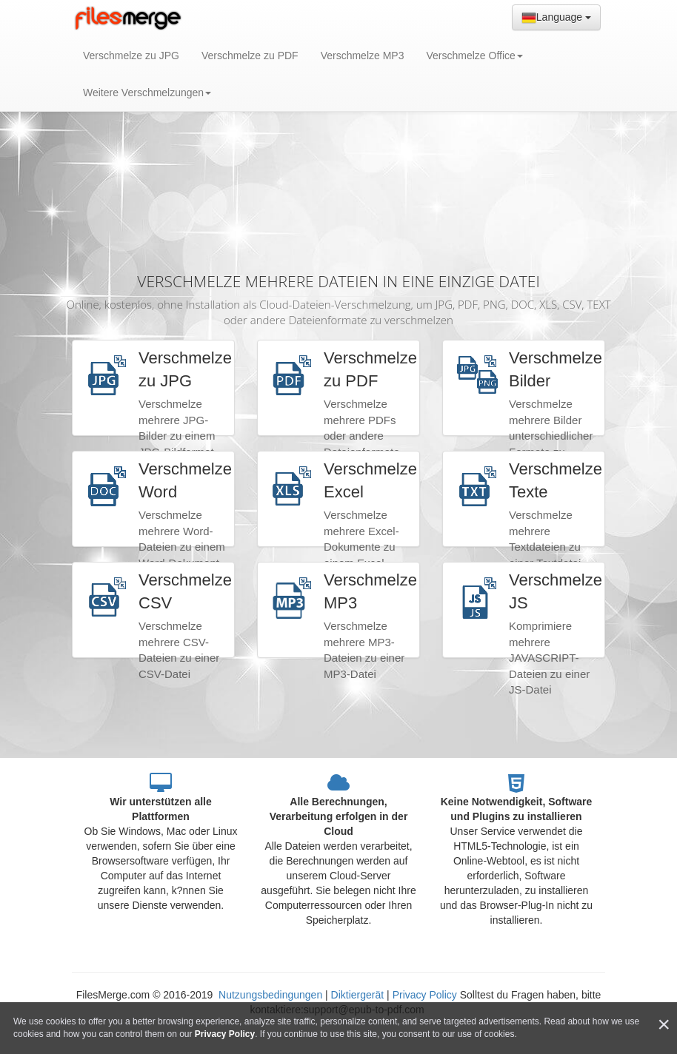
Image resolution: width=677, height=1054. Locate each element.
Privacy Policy (425, 995)
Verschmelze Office (474, 55)
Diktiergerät (357, 995)
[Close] (663, 1025)
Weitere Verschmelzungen (147, 92)
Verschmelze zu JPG (131, 55)
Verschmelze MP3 (362, 55)
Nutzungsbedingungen (272, 995)
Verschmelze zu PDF (250, 55)
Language (556, 17)
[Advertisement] (338, 148)
